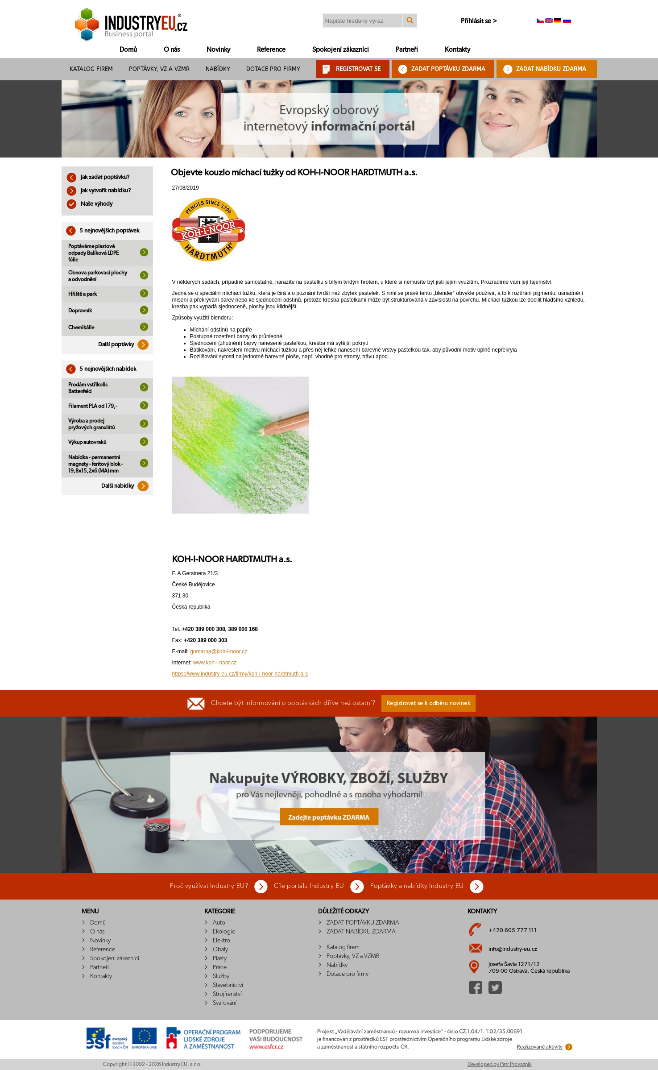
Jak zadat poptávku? (97, 177)
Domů (128, 49)
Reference (271, 49)
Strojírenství (227, 994)
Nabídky (218, 69)
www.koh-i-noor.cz (214, 662)
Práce (220, 967)
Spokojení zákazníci (340, 49)
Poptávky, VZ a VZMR (159, 69)
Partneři (407, 49)
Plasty (220, 958)
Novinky (218, 49)
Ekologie (224, 932)
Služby (221, 976)
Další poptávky (125, 345)
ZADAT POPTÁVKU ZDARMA (448, 69)
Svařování (224, 1003)
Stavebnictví (228, 985)
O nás (172, 49)
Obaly (220, 949)
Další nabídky (127, 486)
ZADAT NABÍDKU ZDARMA (551, 69)
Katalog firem (91, 69)
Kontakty (457, 49)
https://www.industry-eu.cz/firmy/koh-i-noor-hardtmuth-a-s (240, 674)
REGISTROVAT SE (358, 69)
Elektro (221, 940)
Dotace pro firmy (273, 69)
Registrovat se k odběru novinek (429, 703)
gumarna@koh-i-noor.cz (218, 651)
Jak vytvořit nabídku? (98, 191)
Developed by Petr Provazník (500, 1064)
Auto (219, 923)
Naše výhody (89, 204)
